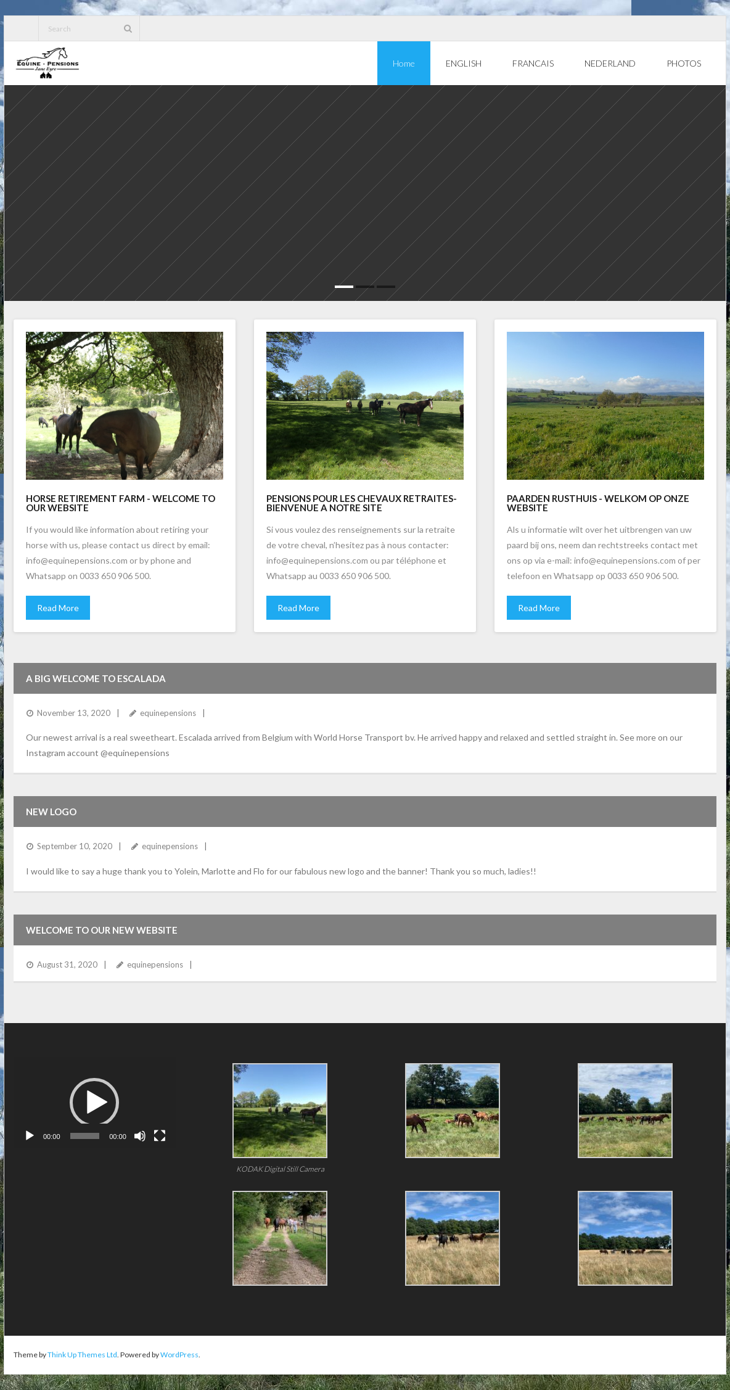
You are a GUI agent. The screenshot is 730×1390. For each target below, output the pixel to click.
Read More (58, 607)
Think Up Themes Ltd (82, 1354)
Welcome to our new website (102, 930)
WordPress (179, 1354)
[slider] (85, 1136)
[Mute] (140, 1136)
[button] (94, 1102)
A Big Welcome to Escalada (96, 678)
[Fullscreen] (160, 1136)
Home (404, 63)
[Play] (29, 1136)
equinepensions (168, 713)
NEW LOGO (51, 811)
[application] (95, 1102)
